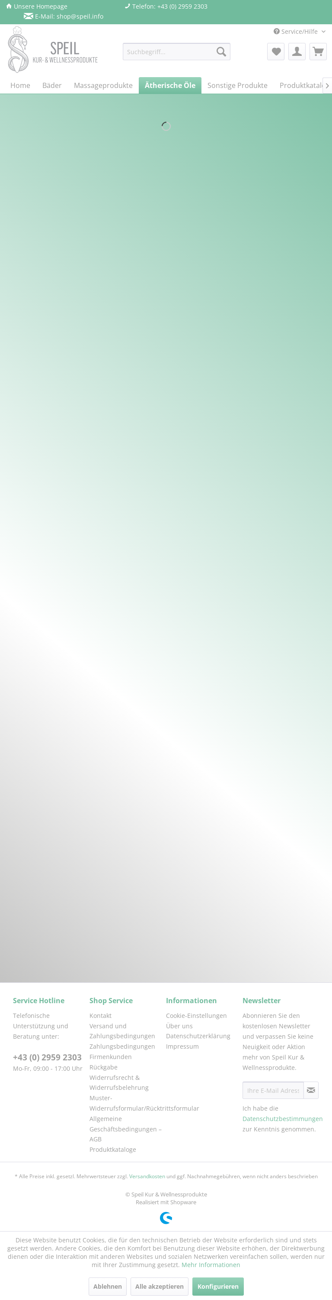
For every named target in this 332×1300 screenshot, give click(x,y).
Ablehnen (107, 1286)
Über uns (179, 1026)
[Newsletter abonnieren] (311, 1090)
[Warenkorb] (318, 51)
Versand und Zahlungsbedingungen (122, 1031)
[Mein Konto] (297, 51)
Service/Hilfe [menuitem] (296, 31)
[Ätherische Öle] (170, 85)
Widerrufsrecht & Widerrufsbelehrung (119, 1082)
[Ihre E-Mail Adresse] (273, 1090)
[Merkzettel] (275, 51)
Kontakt (100, 1015)
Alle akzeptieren (159, 1286)
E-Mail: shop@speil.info (63, 16)
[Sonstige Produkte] (237, 85)
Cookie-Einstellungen (196, 1015)
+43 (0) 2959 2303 (47, 1057)
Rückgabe (103, 1067)
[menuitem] (177, 51)
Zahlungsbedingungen (122, 1046)
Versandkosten (147, 1176)
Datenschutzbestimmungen (283, 1119)
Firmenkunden (110, 1057)
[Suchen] (221, 51)
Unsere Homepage (36, 6)
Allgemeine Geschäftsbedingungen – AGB (125, 1129)
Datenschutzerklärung (198, 1036)
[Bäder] (52, 85)
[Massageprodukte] (103, 85)
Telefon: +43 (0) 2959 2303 (166, 6)
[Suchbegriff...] (177, 51)
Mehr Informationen (211, 1265)
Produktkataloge (112, 1149)
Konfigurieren (218, 1286)
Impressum (182, 1046)
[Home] (20, 85)
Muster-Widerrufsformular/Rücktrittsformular (125, 1103)
